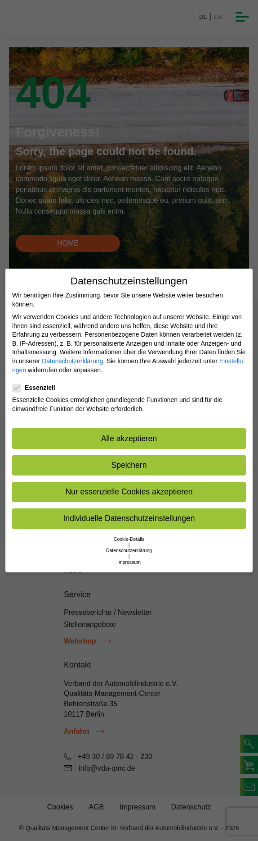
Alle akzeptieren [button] (129, 438)
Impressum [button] (129, 562)
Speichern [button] (129, 465)
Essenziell (36, 388)
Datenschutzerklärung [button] (129, 550)
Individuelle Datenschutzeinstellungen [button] (129, 518)
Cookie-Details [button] (129, 539)
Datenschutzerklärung (72, 361)
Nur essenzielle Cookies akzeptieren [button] (128, 491)
